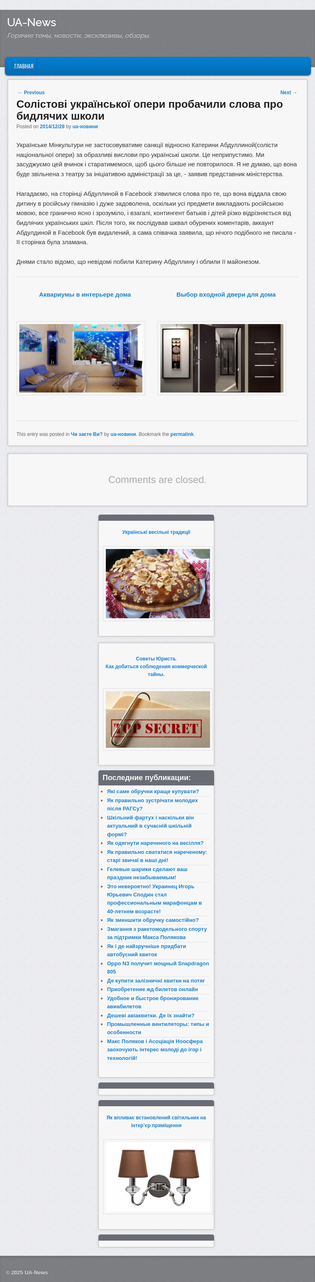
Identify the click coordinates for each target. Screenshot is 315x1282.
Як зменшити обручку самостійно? (153, 920)
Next (289, 92)
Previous (31, 92)
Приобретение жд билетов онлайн (152, 989)
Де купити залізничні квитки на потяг (156, 981)
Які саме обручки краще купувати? (153, 791)
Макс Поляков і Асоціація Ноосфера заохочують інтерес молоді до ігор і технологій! (155, 1049)
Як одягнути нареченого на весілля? (155, 843)
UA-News (31, 22)
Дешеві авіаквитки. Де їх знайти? (150, 1015)
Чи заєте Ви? (87, 434)
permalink (182, 434)
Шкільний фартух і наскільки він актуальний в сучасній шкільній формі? (150, 826)
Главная (24, 66)
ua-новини (85, 126)
